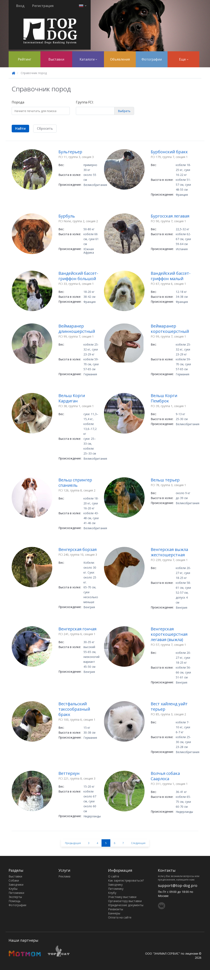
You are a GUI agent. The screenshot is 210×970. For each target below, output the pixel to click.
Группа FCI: (85, 102)
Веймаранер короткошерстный (170, 328)
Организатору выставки (125, 901)
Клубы (13, 889)
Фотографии (152, 59)
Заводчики (16, 884)
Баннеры (114, 913)
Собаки (14, 880)
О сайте (113, 876)
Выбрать (124, 111)
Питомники (16, 893)
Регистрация (43, 5)
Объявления (120, 59)
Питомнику (115, 889)
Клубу (112, 893)
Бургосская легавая (170, 216)
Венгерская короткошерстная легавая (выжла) (169, 634)
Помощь (15, 901)
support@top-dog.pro (177, 885)
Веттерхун (69, 773)
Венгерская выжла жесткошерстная (169, 552)
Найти (20, 128)
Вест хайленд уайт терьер (169, 706)
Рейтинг (24, 59)
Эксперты (15, 897)
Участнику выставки (122, 897)
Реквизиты (115, 909)
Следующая (138, 843)
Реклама (64, 876)
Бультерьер (70, 152)
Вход (20, 5)
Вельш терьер (165, 480)
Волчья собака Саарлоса (165, 776)
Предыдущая (73, 843)
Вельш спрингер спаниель (75, 482)
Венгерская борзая (77, 549)
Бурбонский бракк (169, 152)
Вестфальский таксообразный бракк (74, 709)
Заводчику (115, 884)
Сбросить (45, 128)
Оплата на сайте (119, 917)
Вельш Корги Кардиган (71, 398)
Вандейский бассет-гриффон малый (171, 275)
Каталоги (88, 59)
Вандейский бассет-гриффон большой (78, 275)
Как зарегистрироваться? (126, 880)
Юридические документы (125, 905)
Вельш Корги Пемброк (164, 398)
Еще (183, 59)
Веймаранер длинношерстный (76, 328)
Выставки (56, 59)
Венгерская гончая (77, 629)
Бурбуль (66, 216)
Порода (18, 102)
